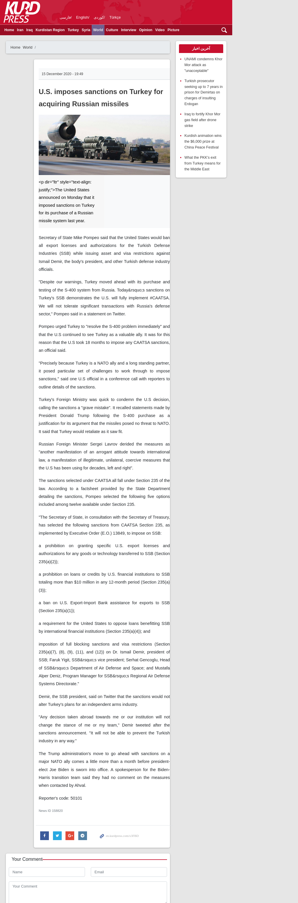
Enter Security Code (32, 812)
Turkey (78, 30)
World (104, 30)
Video (165, 30)
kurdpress (220, 11)
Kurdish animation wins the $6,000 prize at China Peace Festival (254, 117)
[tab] (254, 48)
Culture (117, 30)
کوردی (104, 17)
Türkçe (120, 17)
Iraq (35, 30)
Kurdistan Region (55, 30)
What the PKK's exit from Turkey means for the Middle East (254, 138)
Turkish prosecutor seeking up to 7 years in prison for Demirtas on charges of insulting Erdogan (257, 80)
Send (22, 830)
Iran (25, 30)
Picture (179, 30)
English (88, 17)
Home (14, 30)
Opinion (151, 30)
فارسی (70, 17)
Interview (134, 30)
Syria (91, 30)
